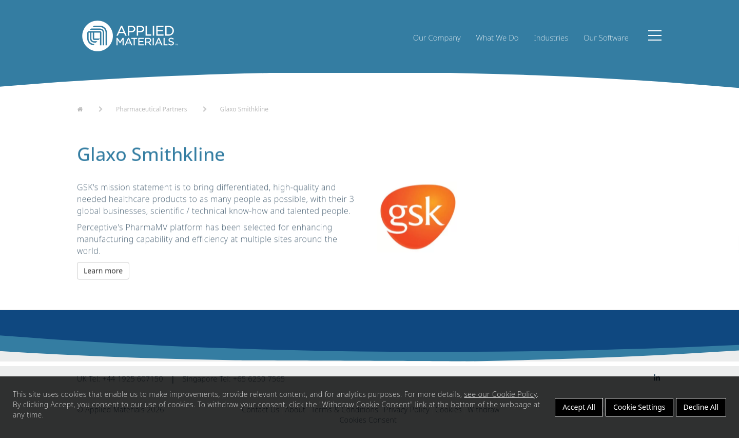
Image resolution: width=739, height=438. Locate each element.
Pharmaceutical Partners (151, 113)
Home (86, 112)
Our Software (606, 37)
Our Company (437, 37)
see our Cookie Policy (500, 394)
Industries (551, 37)
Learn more (103, 276)
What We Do (497, 37)
